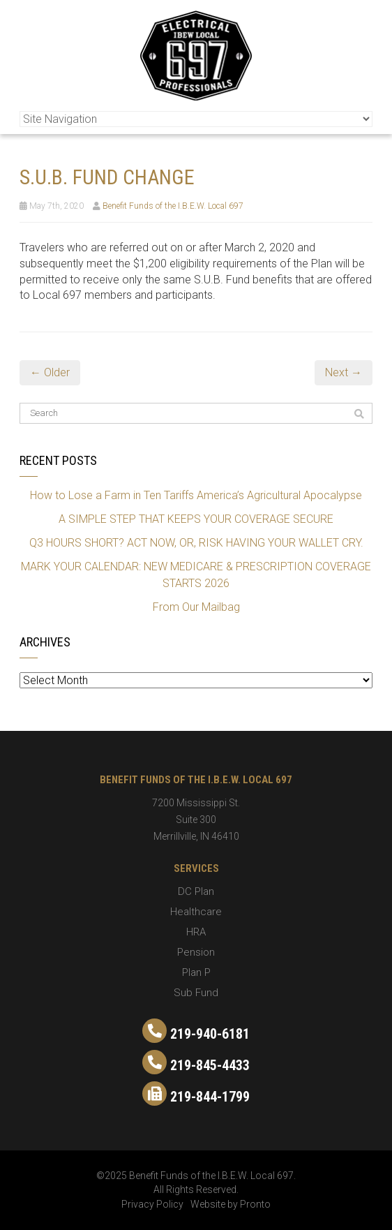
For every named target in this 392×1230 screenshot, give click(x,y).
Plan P (196, 972)
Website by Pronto (230, 1204)
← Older (50, 372)
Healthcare (196, 911)
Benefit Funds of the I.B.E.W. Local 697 (173, 206)
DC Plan (196, 891)
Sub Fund (196, 992)
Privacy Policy (152, 1204)
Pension (196, 952)
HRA (196, 932)
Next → (343, 372)
